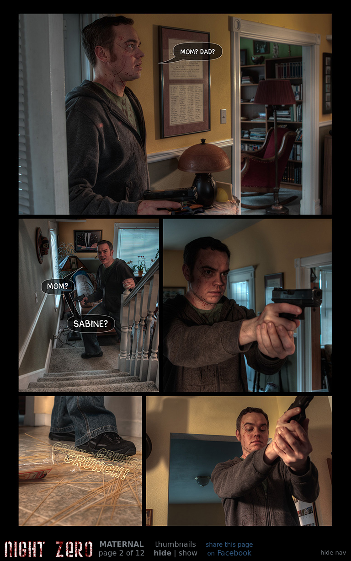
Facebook (229, 549)
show (188, 553)
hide (162, 553)
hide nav (333, 552)
